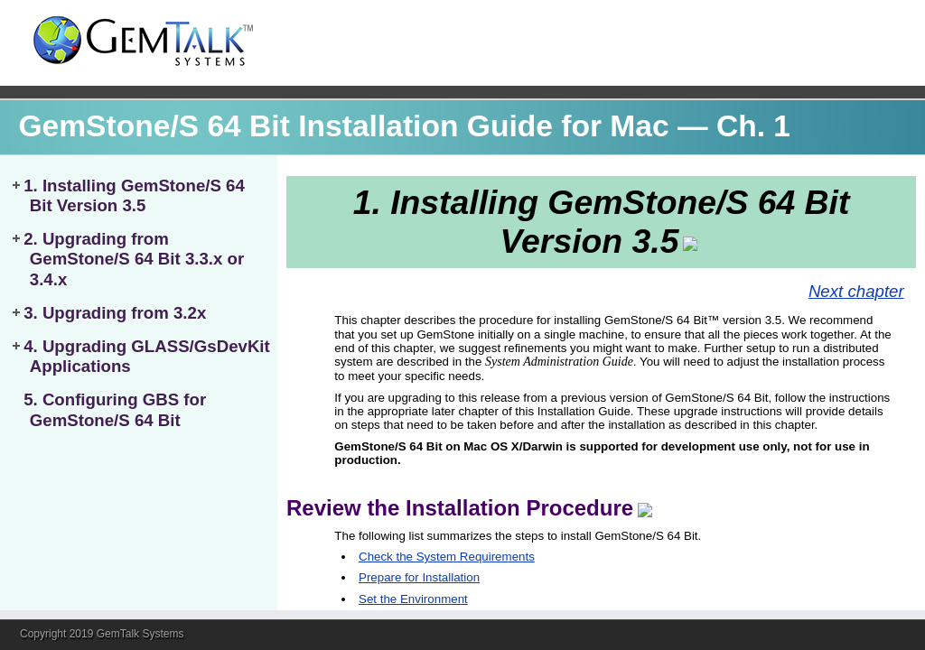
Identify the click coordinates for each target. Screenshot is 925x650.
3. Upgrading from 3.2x (114, 312)
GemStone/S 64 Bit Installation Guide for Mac (343, 126)
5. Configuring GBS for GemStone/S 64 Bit (114, 409)
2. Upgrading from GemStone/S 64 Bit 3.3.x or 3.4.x (133, 259)
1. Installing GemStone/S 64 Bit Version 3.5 (134, 195)
